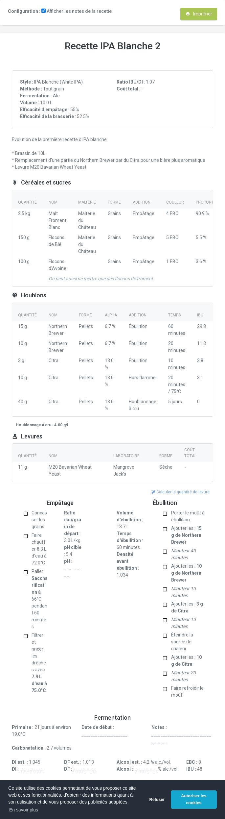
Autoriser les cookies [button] (193, 799)
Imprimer (199, 13)
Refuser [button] (157, 799)
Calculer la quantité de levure (180, 492)
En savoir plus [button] (23, 809)
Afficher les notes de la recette (76, 11)
